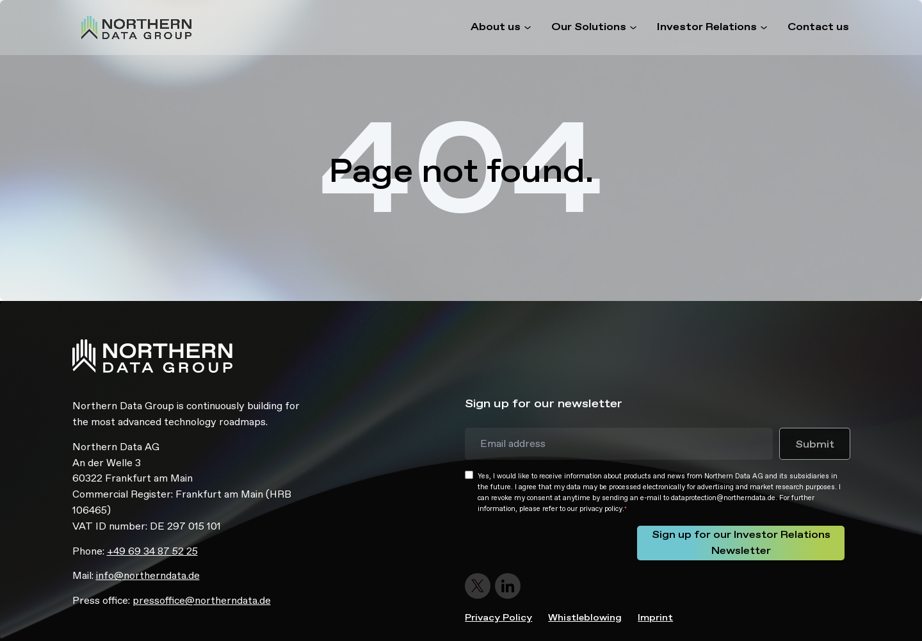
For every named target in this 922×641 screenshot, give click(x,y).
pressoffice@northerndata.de (202, 600)
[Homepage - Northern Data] (136, 27)
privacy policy (600, 509)
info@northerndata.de (148, 575)
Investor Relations (707, 27)
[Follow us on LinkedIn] (508, 586)
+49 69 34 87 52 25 (152, 551)
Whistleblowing (585, 618)
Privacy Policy (498, 618)
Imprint (655, 618)
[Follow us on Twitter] (479, 586)
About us (496, 27)
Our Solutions (588, 27)
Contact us (818, 27)
